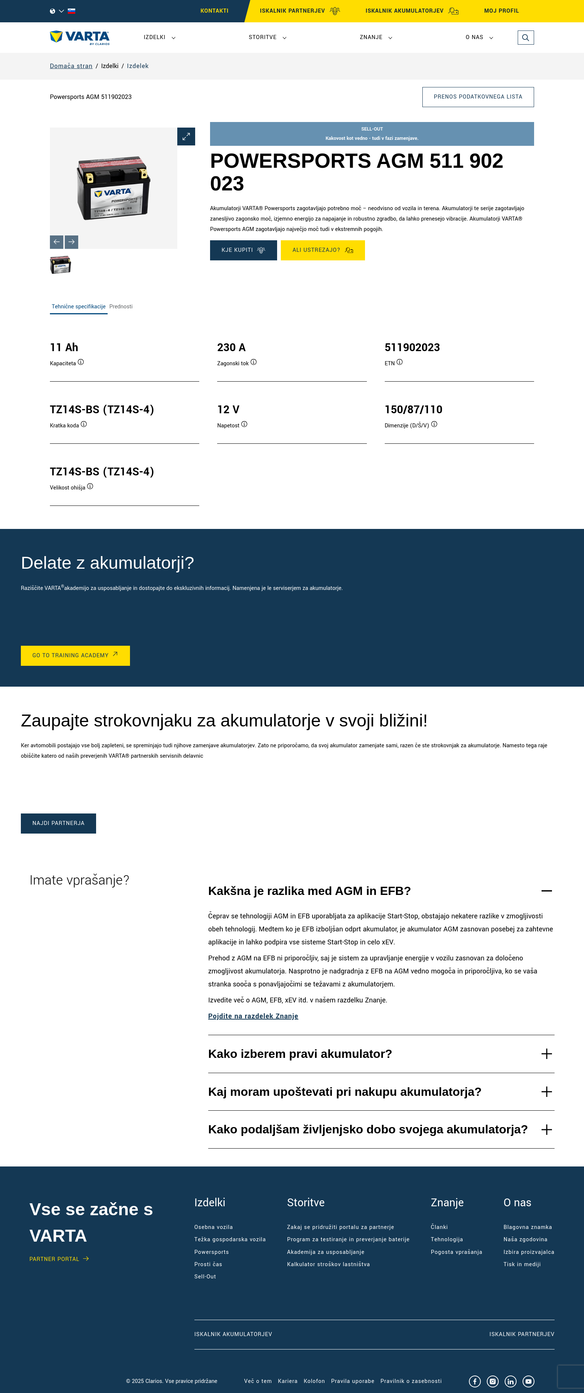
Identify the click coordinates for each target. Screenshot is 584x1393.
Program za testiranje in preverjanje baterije (348, 1239)
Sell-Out (205, 1277)
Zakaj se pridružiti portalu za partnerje (340, 1227)
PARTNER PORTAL (54, 1259)
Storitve (263, 37)
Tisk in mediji (522, 1264)
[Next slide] (71, 242)
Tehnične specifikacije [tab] (79, 307)
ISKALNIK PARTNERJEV (300, 11)
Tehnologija (447, 1239)
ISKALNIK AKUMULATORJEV (412, 11)
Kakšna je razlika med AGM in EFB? (309, 891)
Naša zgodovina (526, 1239)
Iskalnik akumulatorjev (233, 1334)
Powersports (211, 1252)
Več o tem (258, 1381)
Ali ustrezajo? (322, 250)
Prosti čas (208, 1264)
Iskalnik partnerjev (522, 1334)
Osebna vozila (213, 1227)
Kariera (288, 1381)
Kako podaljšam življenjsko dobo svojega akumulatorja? (368, 1129)
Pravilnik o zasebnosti (411, 1381)
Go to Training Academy (70, 655)
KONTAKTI (214, 11)
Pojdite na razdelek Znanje (253, 1016)
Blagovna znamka (528, 1227)
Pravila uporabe (353, 1381)
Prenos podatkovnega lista (478, 97)
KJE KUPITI (244, 250)
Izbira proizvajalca (529, 1252)
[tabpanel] (292, 415)
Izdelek (138, 66)
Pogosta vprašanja (457, 1252)
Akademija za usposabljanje (326, 1252)
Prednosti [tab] (121, 307)
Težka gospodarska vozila (230, 1239)
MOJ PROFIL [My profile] (508, 11)
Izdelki (155, 37)
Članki (439, 1227)
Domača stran (71, 66)
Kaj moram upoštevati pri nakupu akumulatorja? (345, 1091)
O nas (474, 37)
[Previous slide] (56, 242)
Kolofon (314, 1381)
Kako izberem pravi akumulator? (300, 1053)
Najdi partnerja (58, 823)
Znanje (371, 37)
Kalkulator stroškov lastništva (328, 1264)
